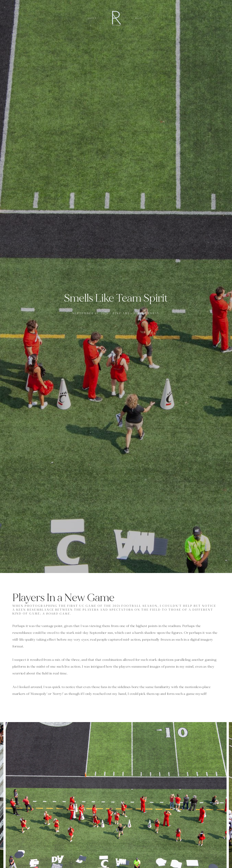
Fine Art (121, 313)
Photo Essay (147, 313)
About (92, 18)
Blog (139, 18)
